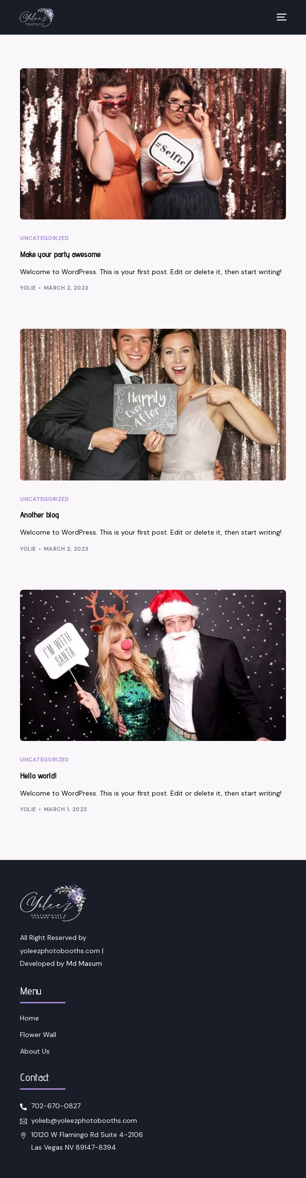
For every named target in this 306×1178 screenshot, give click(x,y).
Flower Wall (38, 1034)
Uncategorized (44, 238)
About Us (35, 1051)
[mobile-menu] (276, 17)
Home (29, 1018)
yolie (28, 287)
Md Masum (84, 963)
